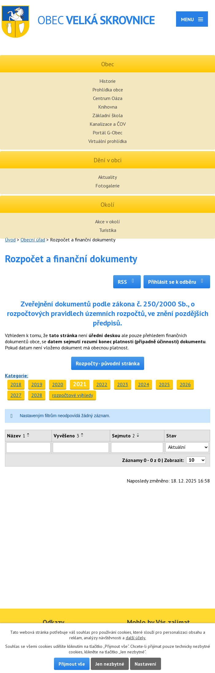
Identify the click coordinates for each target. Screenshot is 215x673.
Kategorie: (16, 375)
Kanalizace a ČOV (108, 124)
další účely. (136, 637)
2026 (185, 384)
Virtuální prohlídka (107, 141)
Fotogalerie (107, 186)
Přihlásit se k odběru (176, 281)
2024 (143, 384)
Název (16, 436)
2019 (36, 384)
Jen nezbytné (109, 664)
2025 (164, 384)
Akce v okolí (107, 221)
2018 (15, 384)
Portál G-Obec (107, 132)
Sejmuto (123, 436)
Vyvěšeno (66, 436)
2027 (15, 395)
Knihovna (107, 107)
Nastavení (145, 664)
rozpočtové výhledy (72, 395)
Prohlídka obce (107, 90)
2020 (57, 384)
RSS (127, 281)
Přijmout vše (72, 664)
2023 (122, 384)
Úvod (10, 240)
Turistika (107, 230)
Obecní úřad (33, 240)
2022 (101, 384)
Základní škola (107, 115)
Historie (107, 81)
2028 (36, 395)
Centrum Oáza (107, 98)
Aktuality (107, 177)
